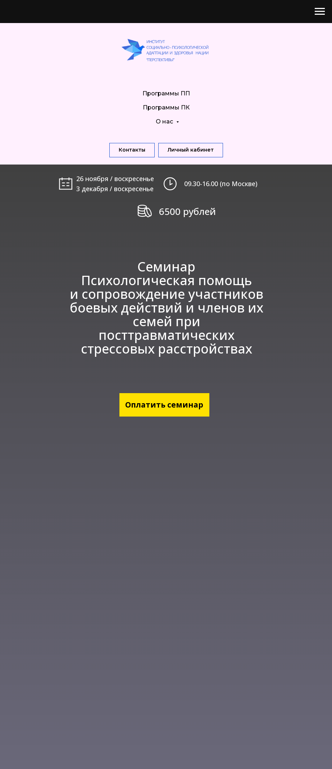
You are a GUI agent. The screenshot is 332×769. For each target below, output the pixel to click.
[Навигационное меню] (320, 11)
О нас (165, 121)
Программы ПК (166, 107)
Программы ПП (166, 93)
